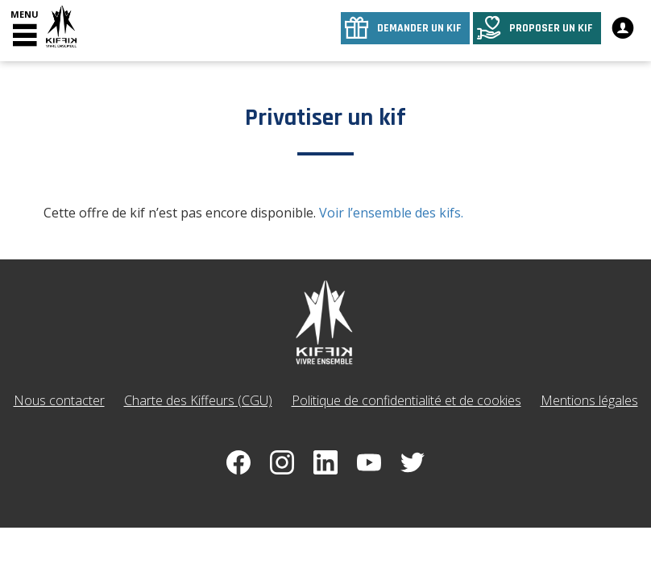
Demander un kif (419, 28)
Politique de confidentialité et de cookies (406, 400)
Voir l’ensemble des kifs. (391, 213)
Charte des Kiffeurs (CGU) (198, 400)
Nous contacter (59, 400)
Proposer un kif (551, 28)
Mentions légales (589, 400)
